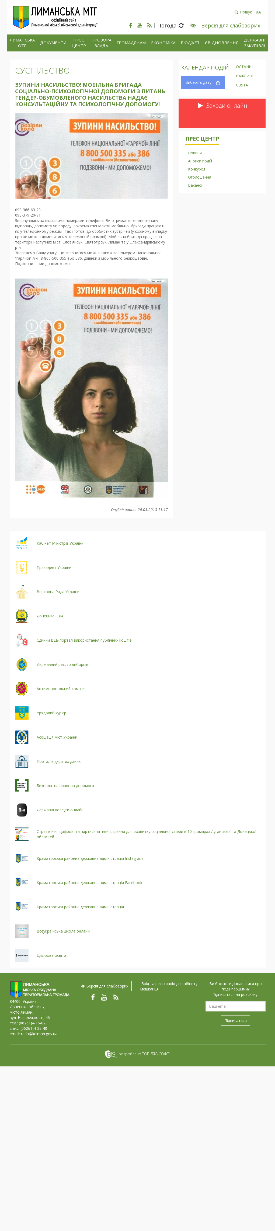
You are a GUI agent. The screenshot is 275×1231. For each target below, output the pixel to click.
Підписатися (235, 1020)
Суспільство (42, 70)
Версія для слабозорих (104, 986)
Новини (195, 152)
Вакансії (195, 185)
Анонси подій (200, 161)
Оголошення (199, 177)
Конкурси (196, 169)
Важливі (244, 76)
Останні (244, 67)
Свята (242, 85)
